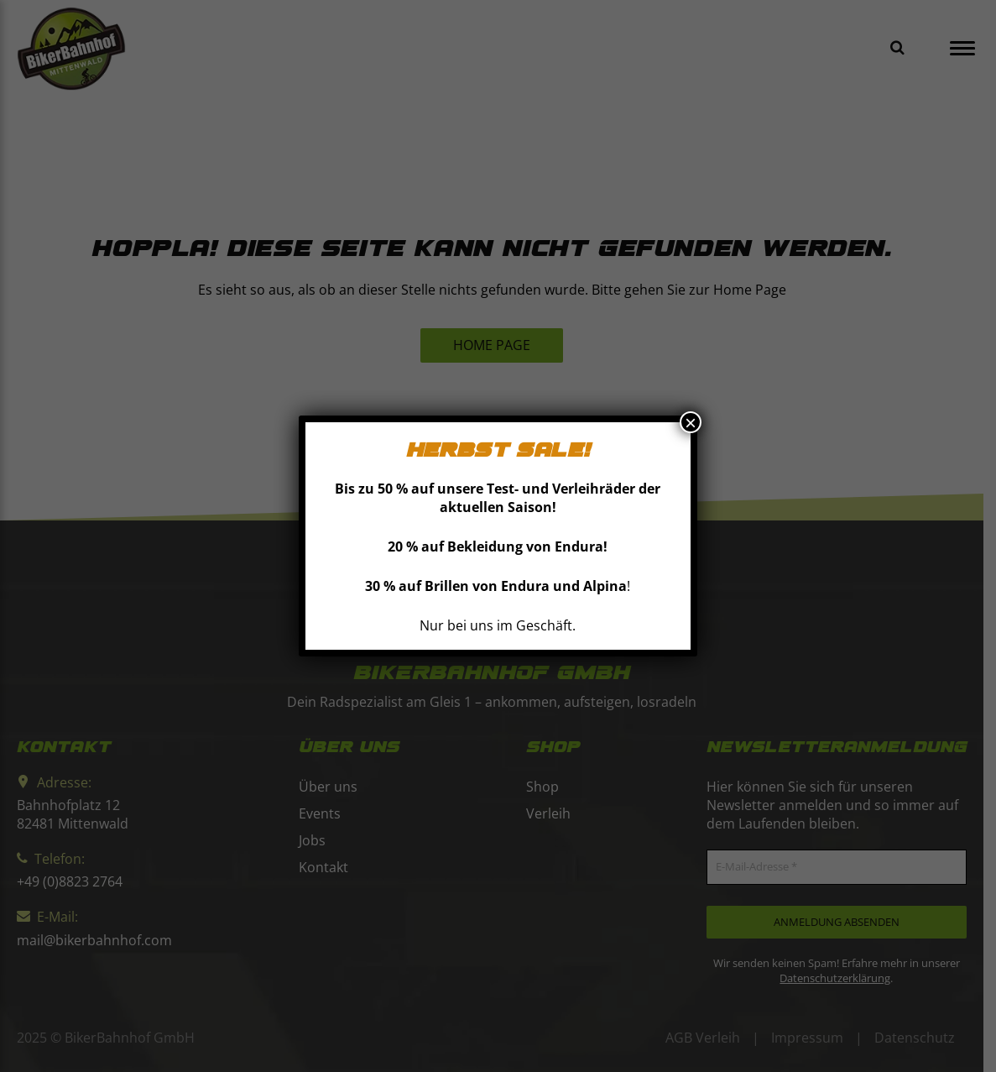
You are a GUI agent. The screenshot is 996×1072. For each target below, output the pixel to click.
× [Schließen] (690, 422)
